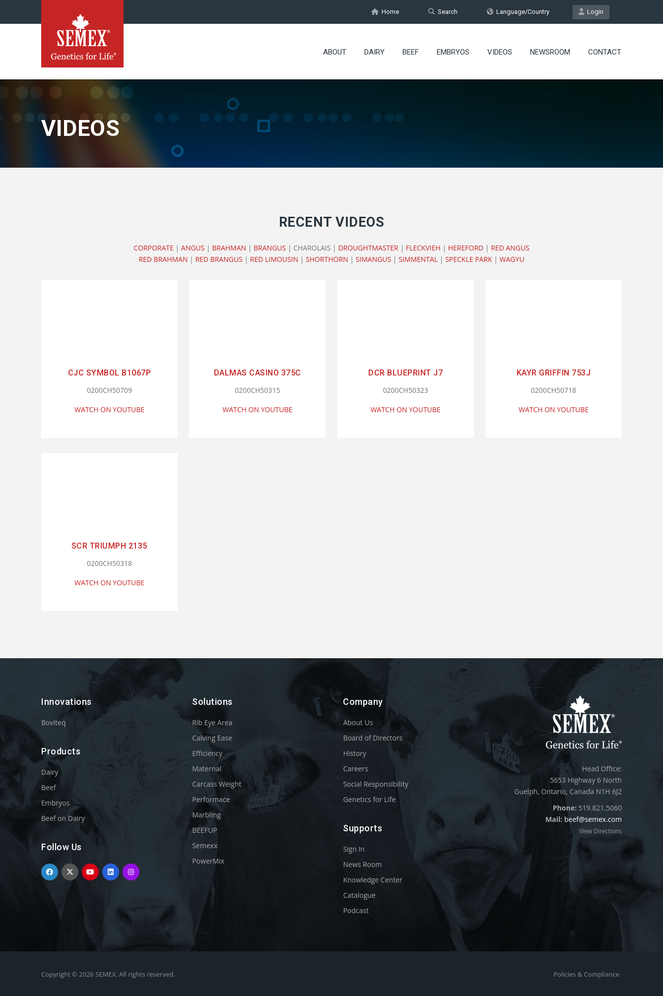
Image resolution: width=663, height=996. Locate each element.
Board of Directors (372, 738)
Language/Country (518, 11)
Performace (211, 799)
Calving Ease (212, 738)
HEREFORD (465, 247)
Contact (604, 52)
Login (591, 11)
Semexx (204, 845)
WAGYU (512, 259)
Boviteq (53, 722)
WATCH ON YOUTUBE (109, 409)
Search (443, 11)
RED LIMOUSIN (274, 259)
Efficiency (207, 753)
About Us (358, 722)
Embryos (453, 52)
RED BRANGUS (218, 259)
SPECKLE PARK (468, 259)
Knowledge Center (372, 879)
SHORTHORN (327, 259)
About (334, 52)
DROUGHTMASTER (368, 247)
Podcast (356, 910)
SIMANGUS (374, 259)
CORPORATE (153, 247)
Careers (355, 768)
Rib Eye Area (212, 722)
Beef (410, 52)
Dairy (374, 52)
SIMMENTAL (418, 259)
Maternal (206, 768)
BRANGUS (270, 247)
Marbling (206, 814)
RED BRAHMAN (163, 259)
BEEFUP (204, 830)
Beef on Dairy (63, 818)
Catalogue (359, 895)
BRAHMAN (229, 247)
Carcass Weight (216, 784)
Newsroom (550, 52)
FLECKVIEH (423, 247)
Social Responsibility (375, 784)
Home (385, 11)
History (354, 753)
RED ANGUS (510, 247)
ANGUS (192, 247)
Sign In (354, 849)
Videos (499, 52)
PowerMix (208, 861)
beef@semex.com (593, 819)
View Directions (600, 831)
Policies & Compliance (586, 974)
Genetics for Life (369, 799)
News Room (362, 864)
